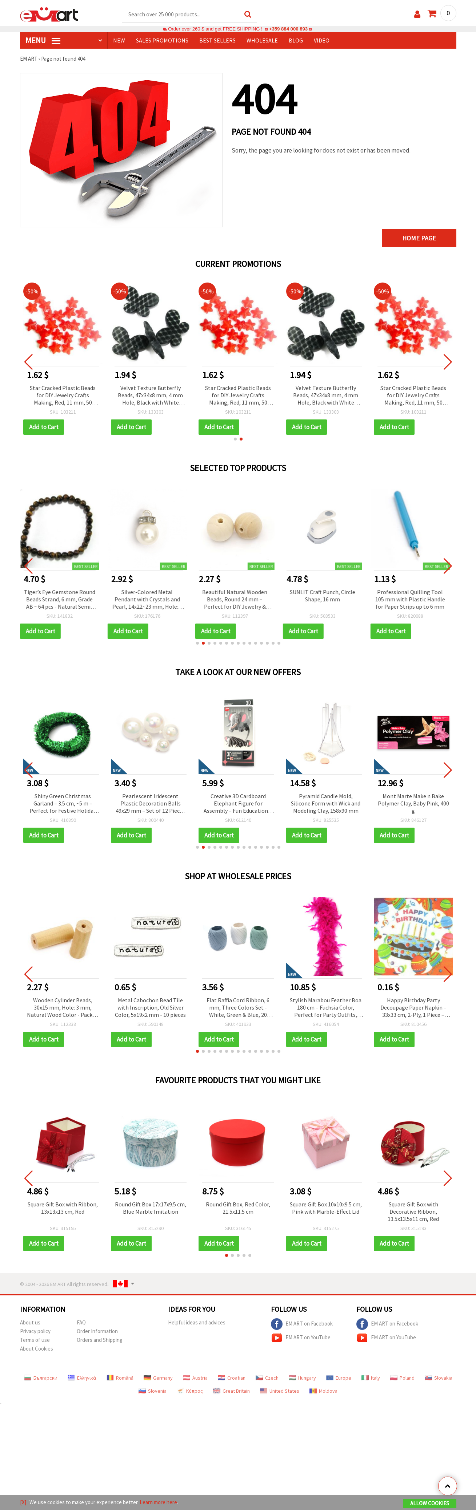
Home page (419, 238)
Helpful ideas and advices (196, 1322)
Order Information (97, 1331)
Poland (402, 1378)
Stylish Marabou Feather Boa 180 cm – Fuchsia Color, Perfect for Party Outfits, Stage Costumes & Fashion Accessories (325, 1007)
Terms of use (35, 1339)
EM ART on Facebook (302, 1324)
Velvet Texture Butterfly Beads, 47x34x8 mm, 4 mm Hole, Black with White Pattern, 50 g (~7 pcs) (150, 395)
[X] (23, 1502)
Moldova (323, 1391)
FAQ (81, 1322)
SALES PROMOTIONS (162, 40)
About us (30, 1322)
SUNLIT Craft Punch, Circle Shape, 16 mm (326, 595)
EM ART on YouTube (301, 1338)
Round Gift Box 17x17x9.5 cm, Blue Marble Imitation (150, 1208)
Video (321, 40)
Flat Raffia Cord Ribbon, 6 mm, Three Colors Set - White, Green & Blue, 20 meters (238, 1007)
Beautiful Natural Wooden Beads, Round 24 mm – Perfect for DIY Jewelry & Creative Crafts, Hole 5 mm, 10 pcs (238, 599)
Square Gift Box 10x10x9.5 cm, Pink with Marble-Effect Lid (326, 1208)
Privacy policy (35, 1331)
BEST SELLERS (217, 40)
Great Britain (231, 1391)
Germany (158, 1378)
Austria (195, 1378)
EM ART (28, 58)
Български (40, 1377)
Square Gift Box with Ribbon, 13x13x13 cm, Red (63, 1208)
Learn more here (158, 1502)
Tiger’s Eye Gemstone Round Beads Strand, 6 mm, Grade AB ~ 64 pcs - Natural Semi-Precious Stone (63, 599)
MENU (42, 40)
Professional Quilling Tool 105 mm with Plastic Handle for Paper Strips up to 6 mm (413, 599)
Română (120, 1377)
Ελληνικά (82, 1377)
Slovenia (153, 1391)
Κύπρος (190, 1391)
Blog (296, 40)
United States (279, 1391)
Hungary (302, 1378)
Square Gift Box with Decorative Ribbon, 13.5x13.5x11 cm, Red (413, 1211)
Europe (338, 1377)
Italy (370, 1378)
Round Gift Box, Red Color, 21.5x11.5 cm (238, 1208)
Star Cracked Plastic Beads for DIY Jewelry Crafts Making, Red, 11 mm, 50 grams (63, 395)
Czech (267, 1378)
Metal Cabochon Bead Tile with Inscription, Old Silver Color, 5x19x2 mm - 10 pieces (150, 1007)
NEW (119, 40)
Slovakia (438, 1378)
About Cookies (36, 1348)
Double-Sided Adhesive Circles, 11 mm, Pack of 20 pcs (63, 803)
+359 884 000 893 (288, 29)
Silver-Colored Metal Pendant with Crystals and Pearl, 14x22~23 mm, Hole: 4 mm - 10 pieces (150, 599)
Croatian (231, 1378)
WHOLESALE (262, 40)
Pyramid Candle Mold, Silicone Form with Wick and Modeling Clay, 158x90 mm (413, 803)
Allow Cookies (429, 1503)
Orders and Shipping (100, 1339)
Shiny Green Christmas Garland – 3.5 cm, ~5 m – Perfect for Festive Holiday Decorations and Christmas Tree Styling (150, 803)
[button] (235, 439)
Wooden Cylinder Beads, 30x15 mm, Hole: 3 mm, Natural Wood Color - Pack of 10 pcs (63, 1007)
